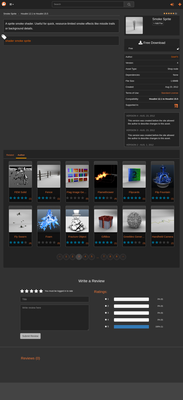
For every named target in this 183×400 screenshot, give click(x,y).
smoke (19, 40)
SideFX (174, 57)
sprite (27, 40)
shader (9, 40)
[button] (11, 4)
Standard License (169, 93)
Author (21, 155)
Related (10, 155)
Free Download (152, 43)
